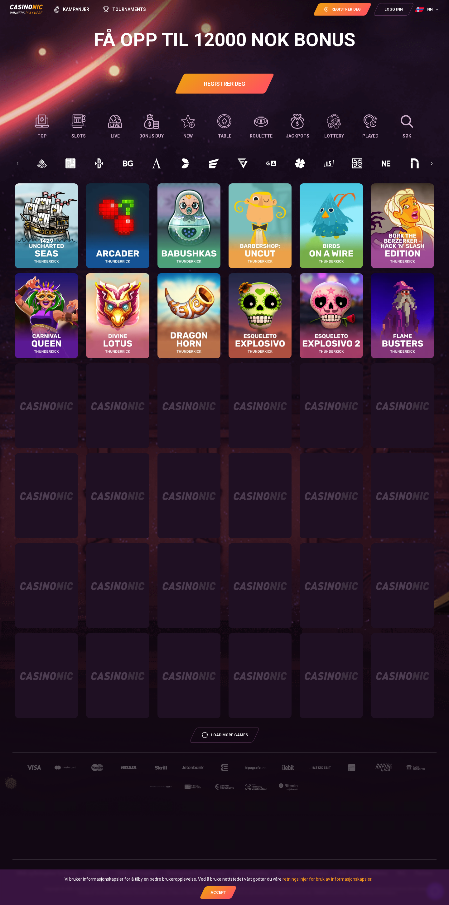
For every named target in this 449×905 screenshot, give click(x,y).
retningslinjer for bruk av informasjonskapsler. (327, 879)
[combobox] (427, 9)
